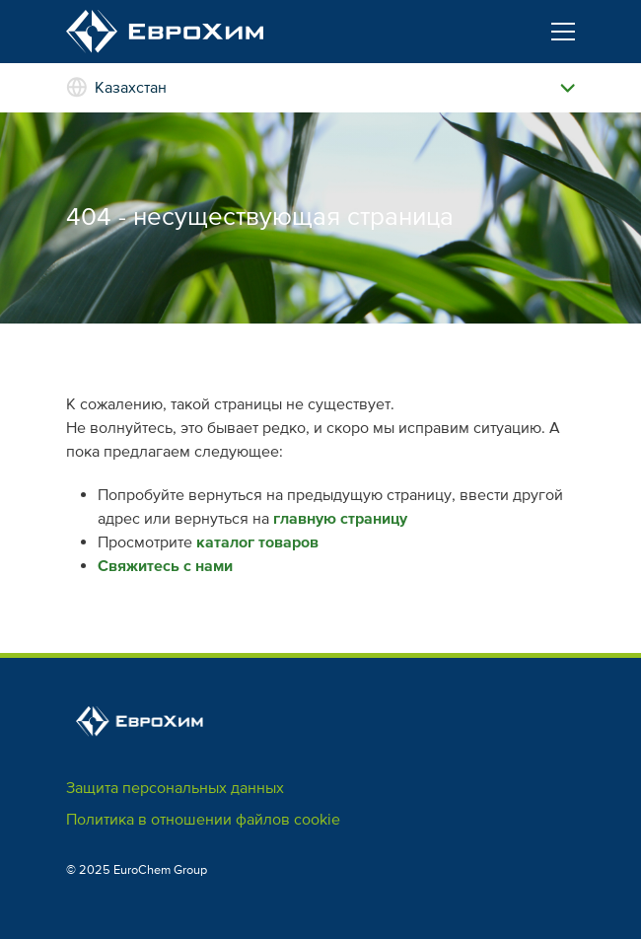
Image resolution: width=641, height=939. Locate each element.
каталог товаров (257, 542)
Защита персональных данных (175, 788)
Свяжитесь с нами (165, 566)
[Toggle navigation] (563, 31)
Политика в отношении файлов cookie (203, 820)
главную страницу (340, 519)
